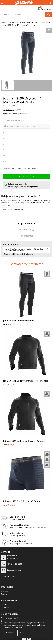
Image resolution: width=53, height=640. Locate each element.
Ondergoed (45, 22)
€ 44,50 (9, 444)
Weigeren (21, 632)
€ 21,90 (9, 504)
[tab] (26, 223)
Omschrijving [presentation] (26, 229)
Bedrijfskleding (13, 22)
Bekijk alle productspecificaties (15, 113)
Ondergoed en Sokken (30, 22)
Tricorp (4, 594)
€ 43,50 (9, 384)
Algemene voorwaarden (10, 618)
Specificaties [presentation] (26, 235)
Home (3, 22)
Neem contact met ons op (13, 209)
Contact (4, 604)
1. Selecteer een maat (14, 120)
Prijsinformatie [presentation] (26, 223)
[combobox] (23, 14)
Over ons (4, 591)
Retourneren (6, 607)
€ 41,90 (9, 324)
